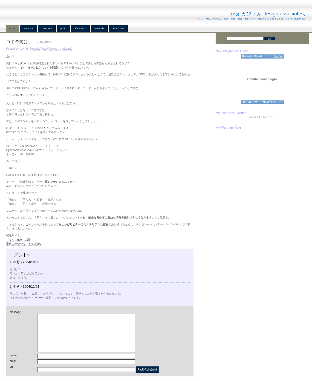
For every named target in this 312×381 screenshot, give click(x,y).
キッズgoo (20, 63)
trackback (66, 48)
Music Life (99, 28)
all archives (118, 28)
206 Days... (80, 28)
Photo (63, 28)
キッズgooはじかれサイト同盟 (39, 67)
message (15, 312)
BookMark (47, 28)
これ (72, 103)
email (13, 361)
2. (11, 286)
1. (11, 262)
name (13, 355)
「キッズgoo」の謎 (18, 239)
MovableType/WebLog (43, 48)
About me (28, 28)
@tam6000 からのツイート (262, 117)
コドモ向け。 (19, 41)
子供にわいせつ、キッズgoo (23, 243)
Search (223, 38)
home (12, 28)
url (11, 366)
